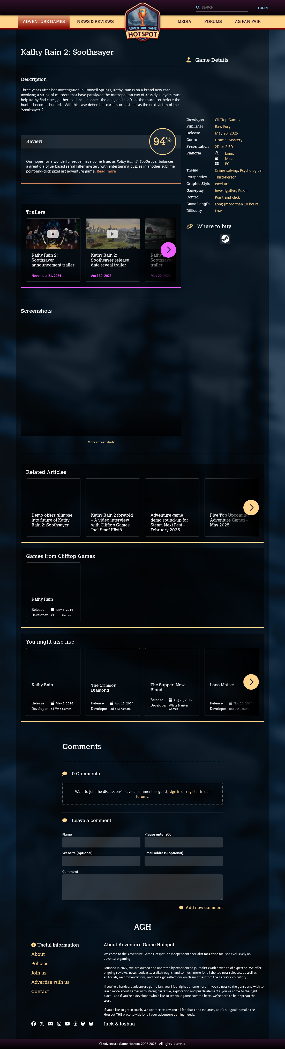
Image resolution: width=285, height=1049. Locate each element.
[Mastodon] (83, 1024)
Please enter (158, 834)
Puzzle (243, 190)
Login (263, 7)
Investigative (225, 190)
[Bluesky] (91, 1024)
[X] (42, 1024)
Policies (39, 963)
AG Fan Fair (248, 21)
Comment (70, 872)
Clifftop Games (227, 119)
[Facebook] (33, 1024)
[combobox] (222, 8)
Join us (39, 973)
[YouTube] (67, 1024)
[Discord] (51, 1024)
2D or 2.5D (224, 146)
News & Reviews (95, 21)
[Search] (222, 8)
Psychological (251, 170)
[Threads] (75, 1024)
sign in (174, 791)
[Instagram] (59, 1024)
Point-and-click (227, 197)
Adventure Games (44, 21)
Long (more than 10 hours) (237, 204)
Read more (106, 171)
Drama (221, 139)
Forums (213, 21)
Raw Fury (222, 126)
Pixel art (222, 183)
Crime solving (226, 170)
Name (67, 834)
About (38, 954)
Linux (229, 153)
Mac (229, 158)
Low (218, 210)
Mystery (235, 139)
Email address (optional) (164, 853)
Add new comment (201, 907)
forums (142, 796)
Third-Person (225, 177)
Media (184, 21)
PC (227, 163)
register (192, 791)
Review (34, 141)
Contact (40, 991)
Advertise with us (50, 982)
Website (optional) (77, 853)
